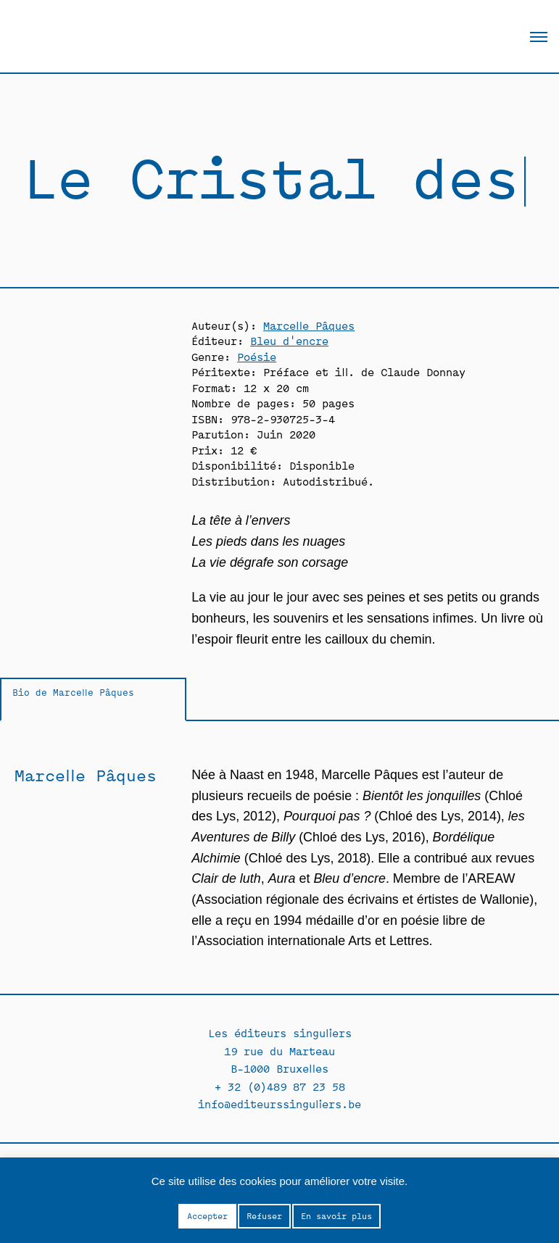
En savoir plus (336, 1215)
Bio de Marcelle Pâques (73, 691)
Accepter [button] (207, 1215)
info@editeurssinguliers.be (279, 1103)
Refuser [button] (264, 1215)
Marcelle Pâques (309, 325)
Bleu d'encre (289, 340)
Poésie (256, 356)
